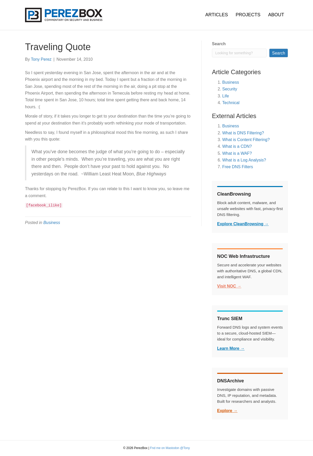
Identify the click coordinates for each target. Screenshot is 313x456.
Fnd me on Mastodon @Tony (170, 448)
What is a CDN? (237, 146)
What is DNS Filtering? (243, 133)
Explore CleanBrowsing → (243, 224)
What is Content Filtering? (246, 139)
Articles (216, 14)
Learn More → (231, 348)
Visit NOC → (229, 286)
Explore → (227, 410)
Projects (248, 14)
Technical (231, 103)
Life (225, 96)
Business (51, 222)
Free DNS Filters (237, 167)
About (276, 14)
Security (229, 89)
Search (219, 44)
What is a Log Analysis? (244, 160)
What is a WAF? (237, 153)
